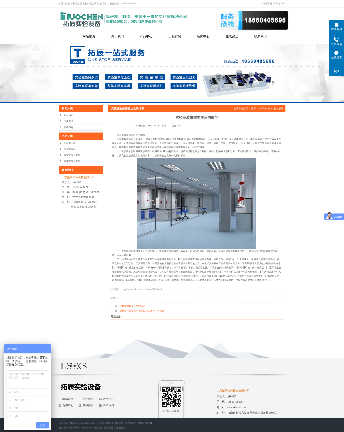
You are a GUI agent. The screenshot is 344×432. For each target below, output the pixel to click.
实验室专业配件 (72, 161)
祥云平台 (97, 427)
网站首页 (89, 36)
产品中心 (146, 36)
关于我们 (117, 36)
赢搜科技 (121, 427)
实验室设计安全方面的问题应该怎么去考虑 (141, 311)
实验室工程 (70, 143)
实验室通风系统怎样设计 (132, 306)
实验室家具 (70, 149)
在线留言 (232, 36)
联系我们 (260, 36)
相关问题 (68, 127)
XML (283, 3)
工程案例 (174, 36)
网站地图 (267, 3)
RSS (276, 3)
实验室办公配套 (72, 155)
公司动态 (68, 115)
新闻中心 (203, 36)
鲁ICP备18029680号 (69, 427)
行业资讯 (68, 121)
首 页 (253, 108)
